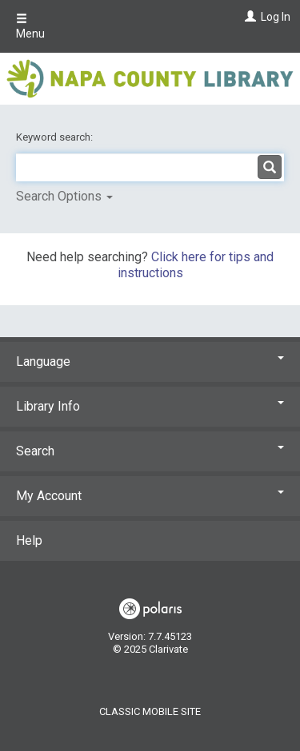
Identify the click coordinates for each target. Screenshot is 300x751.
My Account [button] (150, 495)
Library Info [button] (150, 406)
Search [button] (150, 451)
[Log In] (248, 16)
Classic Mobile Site (150, 711)
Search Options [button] (64, 196)
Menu (30, 26)
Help (29, 540)
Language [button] (150, 361)
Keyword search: (55, 137)
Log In (275, 16)
